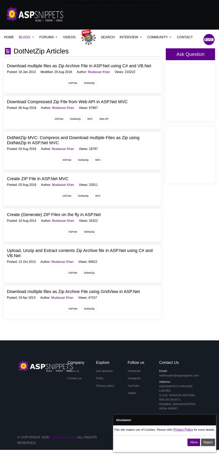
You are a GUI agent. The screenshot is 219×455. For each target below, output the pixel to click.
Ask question (104, 371)
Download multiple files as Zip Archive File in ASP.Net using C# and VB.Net (79, 65)
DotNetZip (89, 83)
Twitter (132, 393)
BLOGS (24, 37)
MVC (90, 119)
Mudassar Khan (99, 72)
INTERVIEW (128, 37)
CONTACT (185, 37)
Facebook (134, 371)
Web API (103, 119)
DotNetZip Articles (40, 51)
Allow (194, 442)
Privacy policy (105, 385)
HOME (9, 37)
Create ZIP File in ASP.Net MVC (37, 178)
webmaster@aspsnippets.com (179, 375)
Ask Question (190, 54)
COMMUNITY (157, 37)
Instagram (134, 378)
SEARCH (108, 37)
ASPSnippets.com (63, 437)
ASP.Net (72, 83)
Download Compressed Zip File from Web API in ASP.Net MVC (67, 101)
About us (73, 371)
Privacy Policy (183, 429)
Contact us (75, 378)
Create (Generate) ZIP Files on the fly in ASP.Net (54, 214)
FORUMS (46, 37)
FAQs (99, 378)
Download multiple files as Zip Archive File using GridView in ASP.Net (73, 291)
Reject (208, 442)
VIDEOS (69, 37)
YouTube (133, 385)
